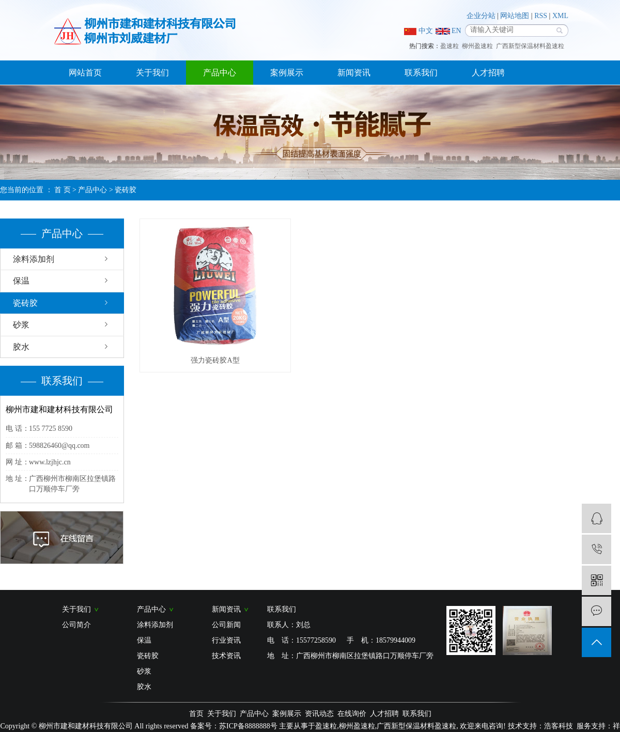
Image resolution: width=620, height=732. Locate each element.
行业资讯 (226, 640)
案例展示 (286, 72)
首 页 (62, 190)
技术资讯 (226, 656)
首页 (196, 714)
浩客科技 (558, 726)
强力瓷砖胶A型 (215, 360)
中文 (418, 31)
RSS (540, 16)
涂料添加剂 (33, 259)
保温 (21, 280)
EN (448, 31)
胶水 (21, 346)
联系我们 (421, 72)
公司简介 (76, 625)
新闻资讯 (353, 72)
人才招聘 (488, 72)
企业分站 (481, 16)
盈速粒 (449, 46)
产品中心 (219, 72)
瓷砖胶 (125, 190)
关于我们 (152, 72)
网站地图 (514, 16)
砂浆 (21, 324)
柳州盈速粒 (477, 46)
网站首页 (85, 72)
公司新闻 (226, 625)
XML (560, 16)
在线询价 (351, 714)
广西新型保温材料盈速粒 (530, 46)
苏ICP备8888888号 (248, 726)
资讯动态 (319, 714)
